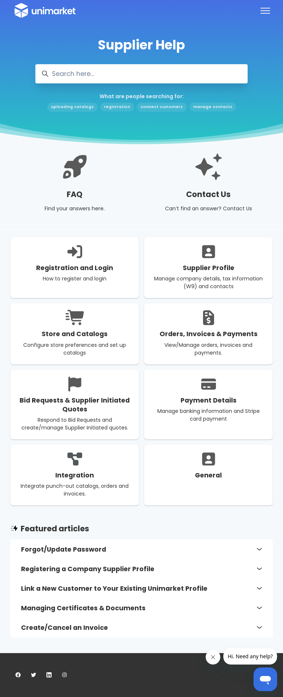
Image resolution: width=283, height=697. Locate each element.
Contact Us (208, 194)
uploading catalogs (72, 107)
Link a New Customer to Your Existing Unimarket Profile (141, 588)
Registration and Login (74, 267)
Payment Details (209, 400)
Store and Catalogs (75, 333)
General (208, 475)
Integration (74, 475)
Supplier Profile (208, 267)
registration (117, 107)
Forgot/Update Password (141, 549)
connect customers (161, 107)
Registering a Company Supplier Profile (141, 569)
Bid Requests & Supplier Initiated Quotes (75, 405)
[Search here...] (141, 73)
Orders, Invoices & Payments (209, 333)
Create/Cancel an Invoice (141, 627)
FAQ (75, 194)
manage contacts (212, 107)
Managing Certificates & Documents (141, 608)
